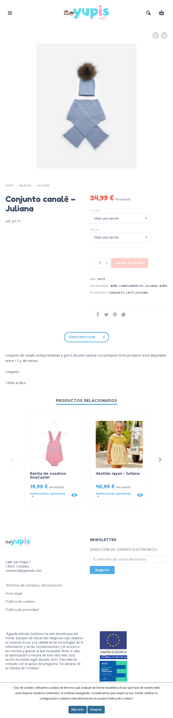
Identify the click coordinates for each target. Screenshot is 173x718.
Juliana (43, 185)
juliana (142, 292)
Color (95, 210)
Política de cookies (20, 602)
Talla (94, 229)
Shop (9, 185)
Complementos (131, 285)
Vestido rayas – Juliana (118, 473)
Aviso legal (13, 593)
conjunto (116, 292)
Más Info (77, 709)
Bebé (114, 285)
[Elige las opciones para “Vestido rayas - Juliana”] (115, 495)
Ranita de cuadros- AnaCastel (48, 475)
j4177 (130, 292)
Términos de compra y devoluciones (33, 585)
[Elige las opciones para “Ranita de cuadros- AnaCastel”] (49, 495)
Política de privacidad (22, 610)
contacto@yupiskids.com (23, 570)
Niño (163, 285)
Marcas (25, 185)
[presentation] (12, 459)
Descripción (82, 337)
